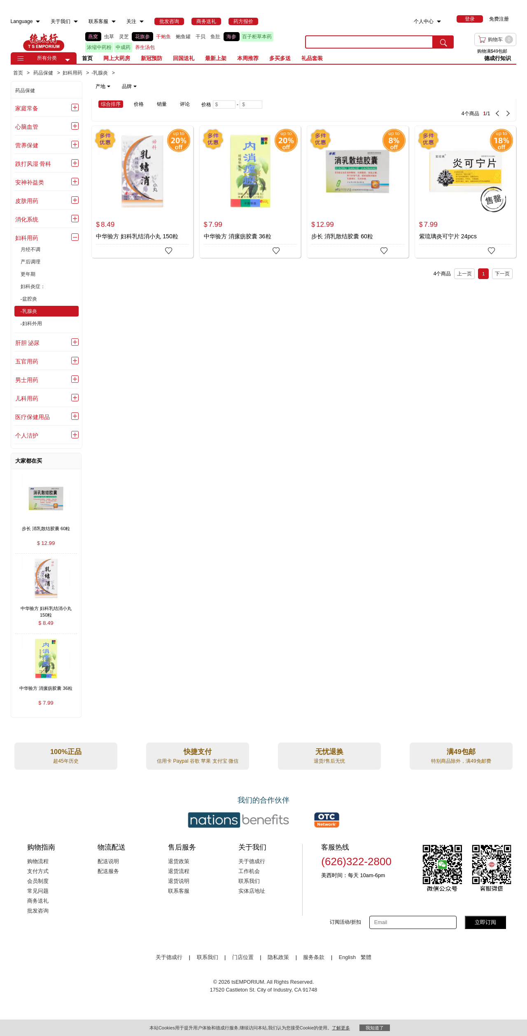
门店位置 (243, 957)
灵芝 (124, 37)
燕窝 (93, 37)
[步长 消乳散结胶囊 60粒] (357, 192)
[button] (67, 60)
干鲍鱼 (163, 37)
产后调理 (30, 262)
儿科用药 (26, 398)
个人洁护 (26, 435)
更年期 (28, 274)
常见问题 (38, 891)
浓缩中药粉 (99, 47)
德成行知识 (497, 58)
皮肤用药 (26, 201)
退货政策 (178, 861)
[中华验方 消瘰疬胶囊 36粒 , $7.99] (46, 689)
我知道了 (375, 1027)
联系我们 (249, 881)
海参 (231, 37)
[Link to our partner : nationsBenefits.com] (238, 819)
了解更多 (341, 1027)
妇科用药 (26, 238)
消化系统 (26, 219)
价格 (139, 104)
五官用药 (26, 361)
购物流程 (38, 861)
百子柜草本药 (257, 37)
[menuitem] (38, 21)
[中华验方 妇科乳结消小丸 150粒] (142, 192)
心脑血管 (26, 126)
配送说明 (108, 861)
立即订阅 (485, 922)
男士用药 (26, 380)
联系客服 (178, 891)
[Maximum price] (251, 104)
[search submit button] (443, 42)
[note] (116, 86)
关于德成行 (251, 861)
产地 (103, 86)
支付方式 (38, 871)
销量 (162, 104)
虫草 (109, 37)
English (348, 957)
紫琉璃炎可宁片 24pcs (448, 236)
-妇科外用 (31, 323)
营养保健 (26, 145)
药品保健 (25, 90)
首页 (87, 58)
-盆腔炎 (29, 299)
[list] (189, 42)
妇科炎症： (33, 286)
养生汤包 (145, 47)
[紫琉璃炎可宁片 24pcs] (465, 192)
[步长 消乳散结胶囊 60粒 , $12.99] (46, 529)
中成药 (123, 47)
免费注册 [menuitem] (499, 19)
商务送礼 (38, 901)
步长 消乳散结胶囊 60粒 (342, 236)
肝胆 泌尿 (27, 343)
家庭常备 (26, 108)
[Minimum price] (224, 104)
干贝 (200, 37)
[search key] (369, 42)
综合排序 (111, 104)
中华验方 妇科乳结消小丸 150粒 (137, 236)
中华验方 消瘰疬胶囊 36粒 (237, 236)
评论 (185, 104)
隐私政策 (278, 957)
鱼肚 (215, 37)
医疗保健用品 (32, 417)
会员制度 (38, 881)
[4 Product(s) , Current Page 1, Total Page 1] (403, 109)
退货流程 (178, 871)
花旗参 (142, 37)
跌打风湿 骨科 (33, 164)
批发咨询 (38, 911)
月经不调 (30, 249)
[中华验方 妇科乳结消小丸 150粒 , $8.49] (46, 609)
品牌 (129, 86)
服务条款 (313, 957)
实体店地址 (251, 891)
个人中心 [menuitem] (424, 21)
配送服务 (108, 871)
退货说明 (178, 881)
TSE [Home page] (44, 42)
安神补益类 (29, 182)
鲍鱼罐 (183, 37)
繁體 (366, 957)
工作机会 (249, 871)
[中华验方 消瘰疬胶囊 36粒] (250, 192)
